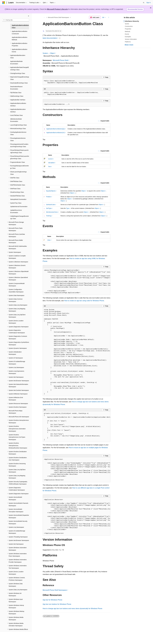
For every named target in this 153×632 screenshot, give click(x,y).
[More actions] (108, 17)
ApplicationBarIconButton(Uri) (55, 132)
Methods (127, 31)
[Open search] (144, 2)
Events (127, 34)
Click (48, 240)
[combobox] (15, 20)
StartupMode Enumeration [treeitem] (18, 199)
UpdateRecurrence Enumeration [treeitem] (16, 211)
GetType (48, 208)
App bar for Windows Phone (52, 600)
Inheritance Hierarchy (132, 21)
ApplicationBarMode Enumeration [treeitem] (16, 63)
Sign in (148, 2)
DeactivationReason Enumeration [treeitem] (16, 88)
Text (49, 166)
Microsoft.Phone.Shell (60, 60)
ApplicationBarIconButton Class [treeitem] (20, 27)
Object (83, 191)
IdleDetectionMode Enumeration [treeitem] (16, 120)
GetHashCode (50, 204)
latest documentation (50, 38)
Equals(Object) (50, 191)
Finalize (48, 196)
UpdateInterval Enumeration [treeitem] (18, 206)
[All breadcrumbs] (44, 17)
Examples (128, 36)
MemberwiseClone (51, 212)
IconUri (50, 159)
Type (67, 208)
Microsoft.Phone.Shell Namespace (58, 17)
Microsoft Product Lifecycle (57, 9)
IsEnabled (51, 162)
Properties (128, 29)
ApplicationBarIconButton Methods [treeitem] (19, 39)
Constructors (129, 26)
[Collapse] (28, 16)
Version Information (131, 39)
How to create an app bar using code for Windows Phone (84, 300)
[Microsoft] (3, 2)
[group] (76, 281)
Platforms (128, 42)
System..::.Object (49, 53)
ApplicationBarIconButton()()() (55, 129)
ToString (48, 216)
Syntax (127, 24)
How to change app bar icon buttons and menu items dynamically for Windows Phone (72, 608)
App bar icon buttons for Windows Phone (57, 604)
